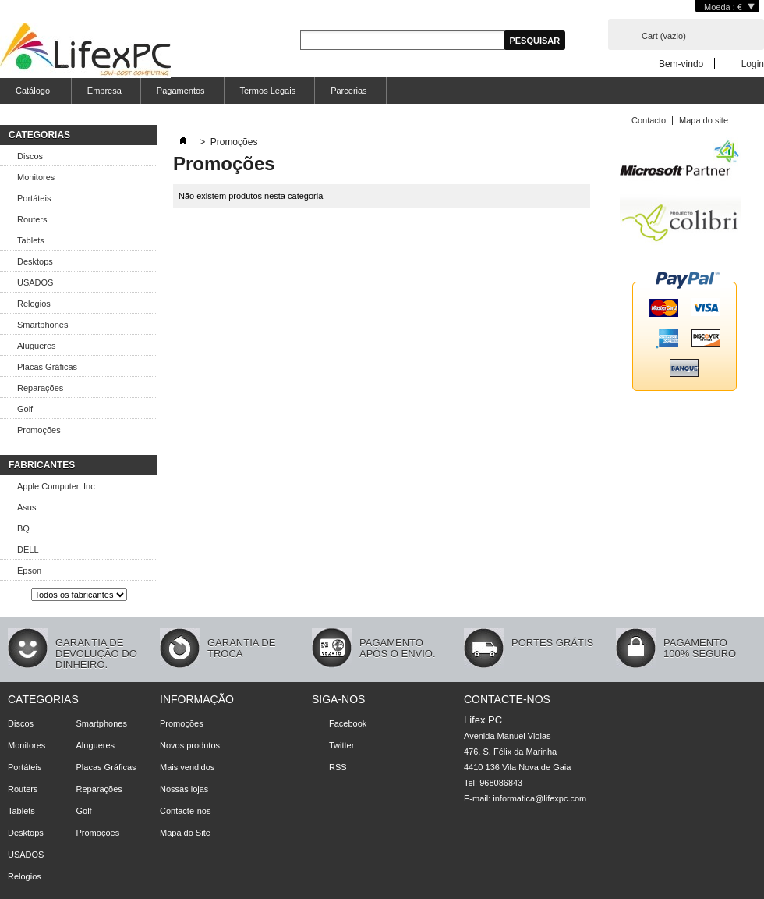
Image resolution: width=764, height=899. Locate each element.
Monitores (36, 177)
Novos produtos (190, 745)
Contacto (648, 120)
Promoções (39, 430)
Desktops (35, 261)
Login (752, 64)
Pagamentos (181, 90)
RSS (338, 767)
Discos (30, 156)
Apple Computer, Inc (56, 486)
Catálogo (31, 95)
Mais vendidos (187, 767)
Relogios (34, 303)
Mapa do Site (185, 832)
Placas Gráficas (47, 366)
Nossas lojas (184, 789)
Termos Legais (268, 90)
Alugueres (36, 345)
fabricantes (42, 465)
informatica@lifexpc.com (539, 798)
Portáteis (34, 198)
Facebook (347, 723)
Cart (664, 36)
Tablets (30, 240)
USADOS (35, 282)
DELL (28, 549)
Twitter (341, 745)
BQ (23, 528)
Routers (32, 219)
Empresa (104, 90)
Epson (29, 570)
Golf (25, 409)
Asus (26, 507)
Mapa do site (703, 120)
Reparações (40, 388)
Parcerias (348, 90)
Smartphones (42, 324)
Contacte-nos (185, 810)
